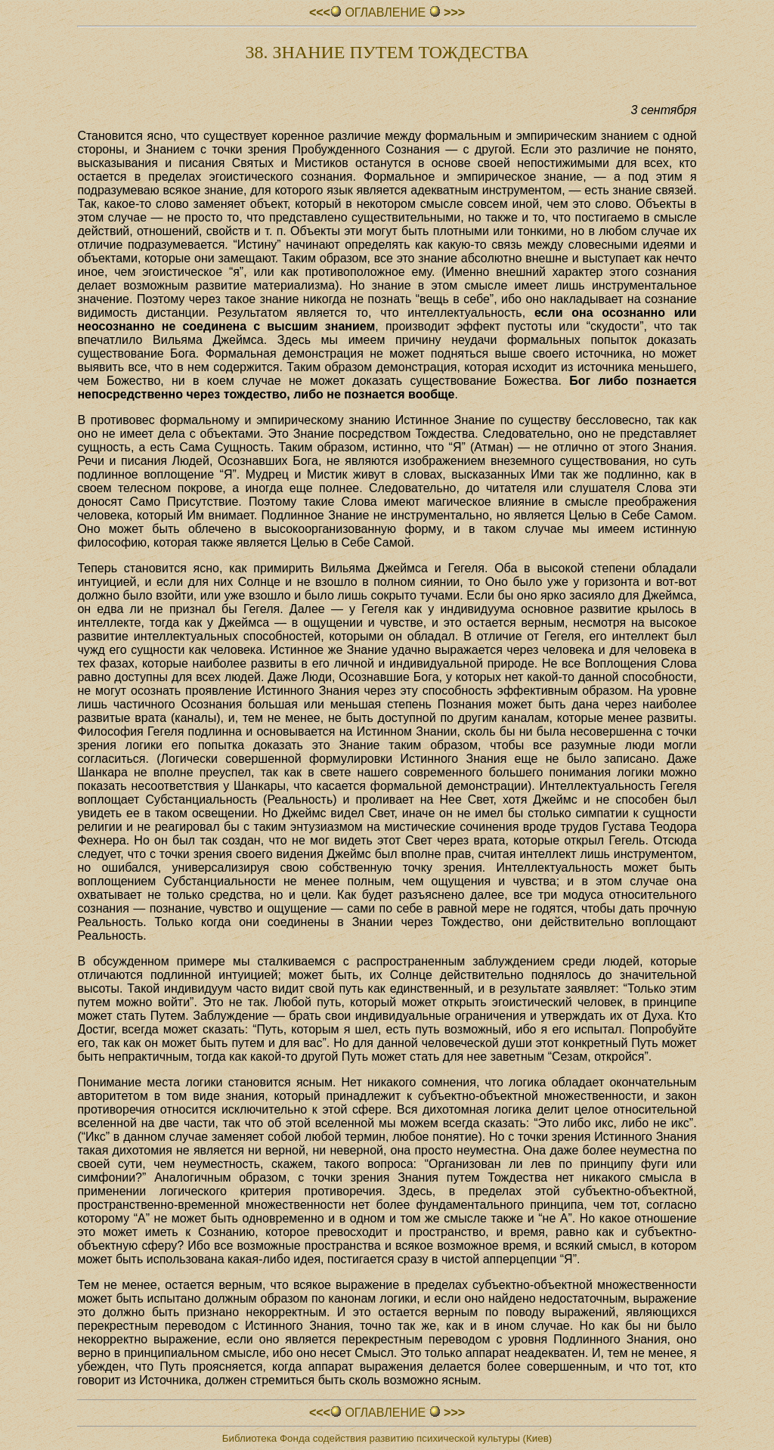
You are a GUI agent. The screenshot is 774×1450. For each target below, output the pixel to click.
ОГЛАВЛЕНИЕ (387, 12)
